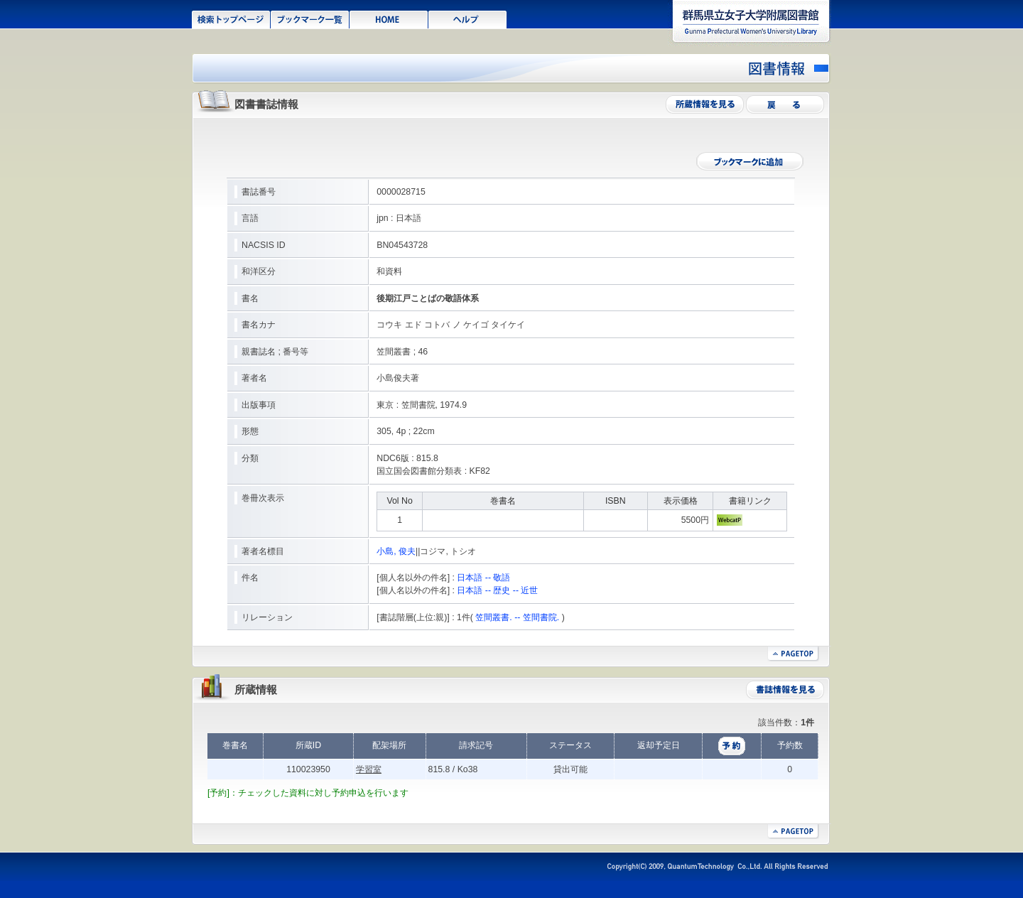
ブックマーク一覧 (310, 18)
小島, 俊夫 (396, 551)
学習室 (368, 769)
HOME (389, 18)
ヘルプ (467, 18)
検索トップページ (231, 18)
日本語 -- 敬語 (483, 578)
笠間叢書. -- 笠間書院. (517, 617)
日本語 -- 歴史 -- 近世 (497, 590)
